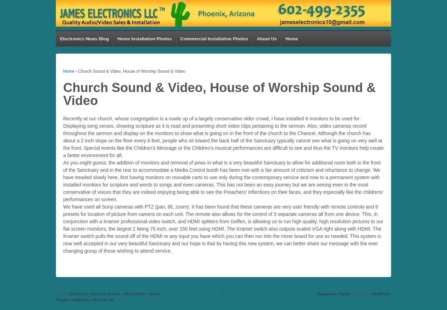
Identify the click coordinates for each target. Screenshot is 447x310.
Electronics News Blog (84, 38)
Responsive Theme (333, 294)
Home (291, 38)
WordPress (381, 294)
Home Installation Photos (144, 38)
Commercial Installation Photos (214, 38)
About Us (267, 38)
